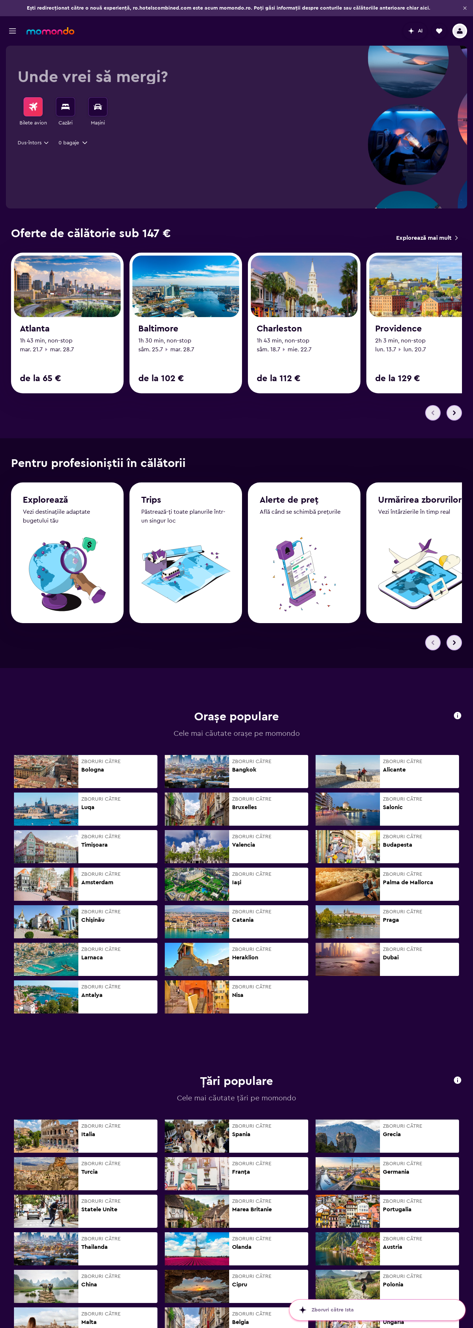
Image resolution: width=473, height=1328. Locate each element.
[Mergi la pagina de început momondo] (50, 31)
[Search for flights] (33, 106)
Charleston (279, 328)
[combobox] (34, 143)
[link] (427, 238)
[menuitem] (33, 112)
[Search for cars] (97, 106)
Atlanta (35, 328)
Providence (398, 328)
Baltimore (158, 328)
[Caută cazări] (65, 106)
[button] (465, 8)
